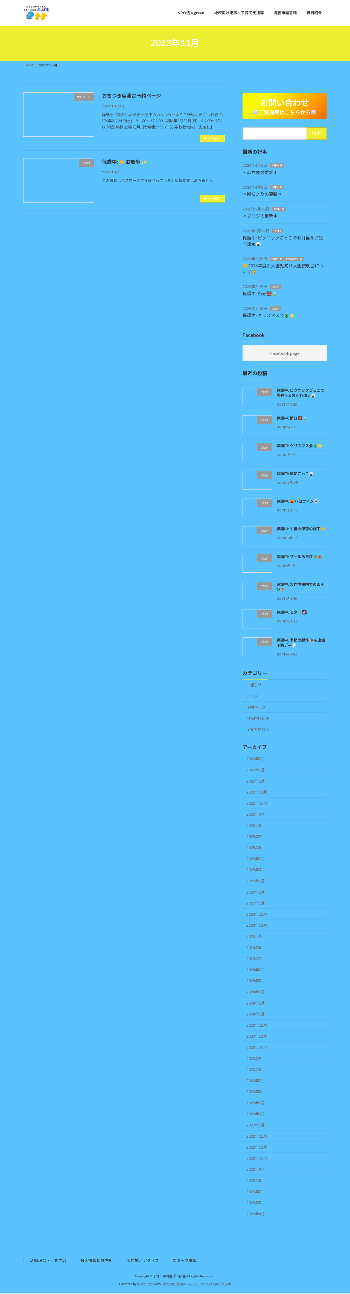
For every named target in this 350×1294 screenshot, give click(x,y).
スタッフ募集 (184, 1260)
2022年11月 (256, 1147)
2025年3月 (255, 881)
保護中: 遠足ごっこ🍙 (295, 474)
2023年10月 (256, 1047)
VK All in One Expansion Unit (210, 1284)
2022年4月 (255, 1214)
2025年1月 (255, 903)
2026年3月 (255, 759)
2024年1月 (255, 1014)
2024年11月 (256, 925)
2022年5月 (255, 1203)
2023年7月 (255, 1081)
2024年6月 (255, 970)
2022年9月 (255, 1169)
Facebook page (284, 353)
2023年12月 (256, 1025)
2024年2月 (255, 1003)
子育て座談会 (257, 729)
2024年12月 (256, 914)
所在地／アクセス (142, 1260)
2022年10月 (256, 1158)
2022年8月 (255, 1180)
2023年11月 (256, 1036)
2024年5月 (255, 981)
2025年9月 (255, 814)
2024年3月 (255, 992)
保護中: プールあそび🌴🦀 (299, 557)
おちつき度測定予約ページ (131, 96)
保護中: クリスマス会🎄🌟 (269, 315)
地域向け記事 (294, 259)
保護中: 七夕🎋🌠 (291, 612)
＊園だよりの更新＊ (262, 194)
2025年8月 (255, 825)
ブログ (277, 231)
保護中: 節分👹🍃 (260, 294)
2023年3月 (255, 1114)
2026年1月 (255, 781)
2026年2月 (255, 770)
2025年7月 (255, 837)
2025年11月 (256, 792)
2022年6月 (255, 1192)
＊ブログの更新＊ (260, 216)
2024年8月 (255, 947)
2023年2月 (255, 1125)
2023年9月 (255, 1058)
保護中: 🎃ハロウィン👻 (297, 501)
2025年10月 (256, 803)
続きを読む (212, 138)
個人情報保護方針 (96, 1260)
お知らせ (276, 166)
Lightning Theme (173, 1284)
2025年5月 (255, 859)
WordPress (145, 1284)
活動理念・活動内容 (48, 1260)
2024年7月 (255, 958)
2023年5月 (255, 1103)
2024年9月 (255, 936)
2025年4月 (255, 870)
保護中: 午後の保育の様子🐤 (300, 529)
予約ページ (256, 707)
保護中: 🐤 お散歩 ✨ (124, 162)
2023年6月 (255, 1092)
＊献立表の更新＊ (260, 172)
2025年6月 (255, 847)
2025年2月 (255, 892)
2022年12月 (256, 1136)
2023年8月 (255, 1069)
